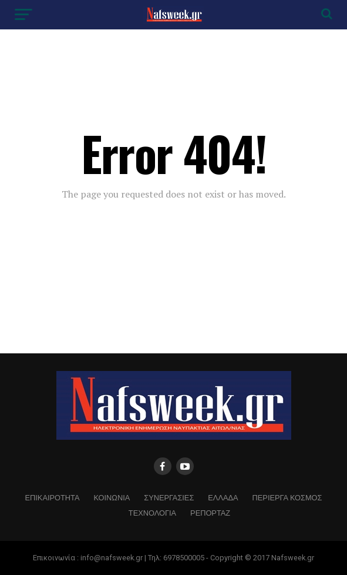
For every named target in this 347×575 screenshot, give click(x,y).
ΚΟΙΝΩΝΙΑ (111, 497)
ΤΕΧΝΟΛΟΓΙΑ (152, 512)
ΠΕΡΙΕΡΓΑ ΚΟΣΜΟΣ (287, 497)
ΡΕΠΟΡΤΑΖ (210, 512)
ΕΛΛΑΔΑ (223, 497)
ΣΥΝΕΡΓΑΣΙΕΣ (169, 497)
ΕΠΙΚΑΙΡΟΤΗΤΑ (52, 497)
